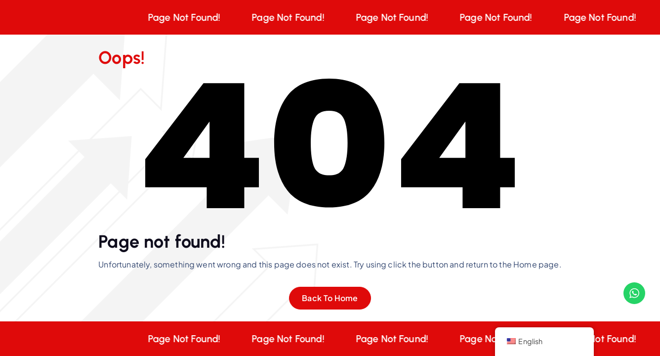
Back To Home (330, 298)
